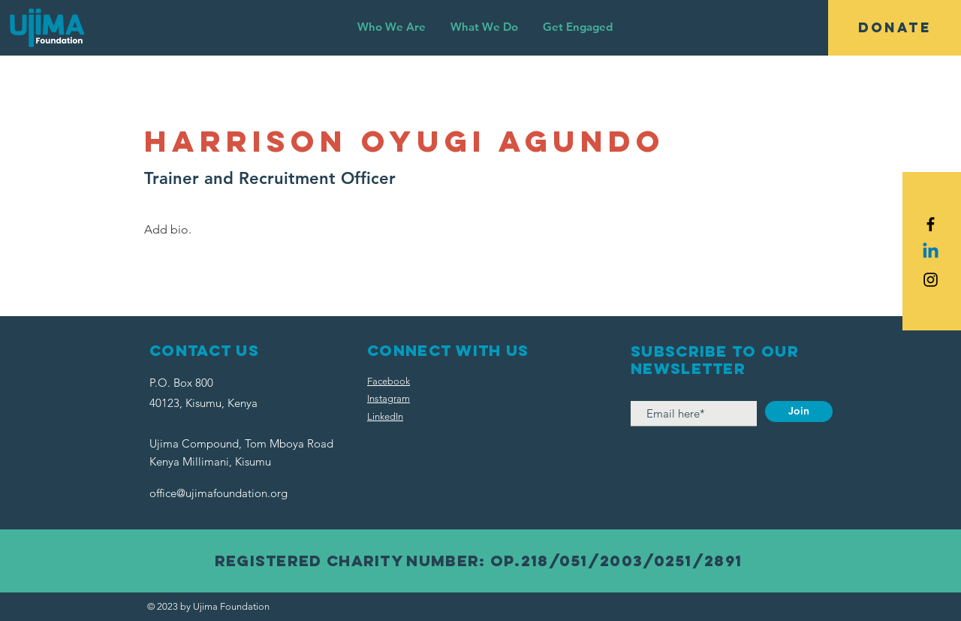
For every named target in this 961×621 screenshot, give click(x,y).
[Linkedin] (930, 252)
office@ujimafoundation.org (218, 493)
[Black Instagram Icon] (930, 279)
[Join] (799, 411)
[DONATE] (894, 28)
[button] (391, 27)
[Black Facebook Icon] (930, 224)
